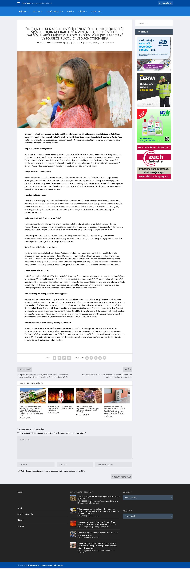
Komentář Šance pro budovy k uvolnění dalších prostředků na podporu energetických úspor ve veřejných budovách (97, 546)
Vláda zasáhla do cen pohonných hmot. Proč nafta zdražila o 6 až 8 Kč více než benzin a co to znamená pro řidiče (98, 512)
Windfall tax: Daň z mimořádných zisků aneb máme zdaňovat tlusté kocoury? (87, 410)
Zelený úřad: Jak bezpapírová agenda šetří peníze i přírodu (98, 498)
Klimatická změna (83, 504)
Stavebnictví (81, 553)
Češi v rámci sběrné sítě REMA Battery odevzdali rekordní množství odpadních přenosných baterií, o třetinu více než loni (31, 412)
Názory (20, 521)
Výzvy (81, 11)
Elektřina (103, 528)
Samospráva (94, 504)
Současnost (54, 11)
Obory (36, 11)
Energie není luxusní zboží (42, 3)
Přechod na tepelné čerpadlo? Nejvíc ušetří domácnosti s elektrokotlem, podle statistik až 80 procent (114, 411)
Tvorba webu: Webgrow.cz (52, 566)
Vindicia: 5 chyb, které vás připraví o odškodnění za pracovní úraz (97, 535)
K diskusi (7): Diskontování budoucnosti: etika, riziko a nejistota (60, 409)
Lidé (69, 11)
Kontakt (96, 11)
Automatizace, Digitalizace (109, 502)
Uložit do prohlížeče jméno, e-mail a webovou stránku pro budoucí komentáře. (52, 472)
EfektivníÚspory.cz (62, 43)
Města (108, 551)
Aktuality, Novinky (91, 43)
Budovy (102, 551)
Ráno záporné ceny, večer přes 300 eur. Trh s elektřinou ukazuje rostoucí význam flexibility (96, 524)
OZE (108, 528)
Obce (113, 551)
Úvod (19, 509)
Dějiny (22, 11)
